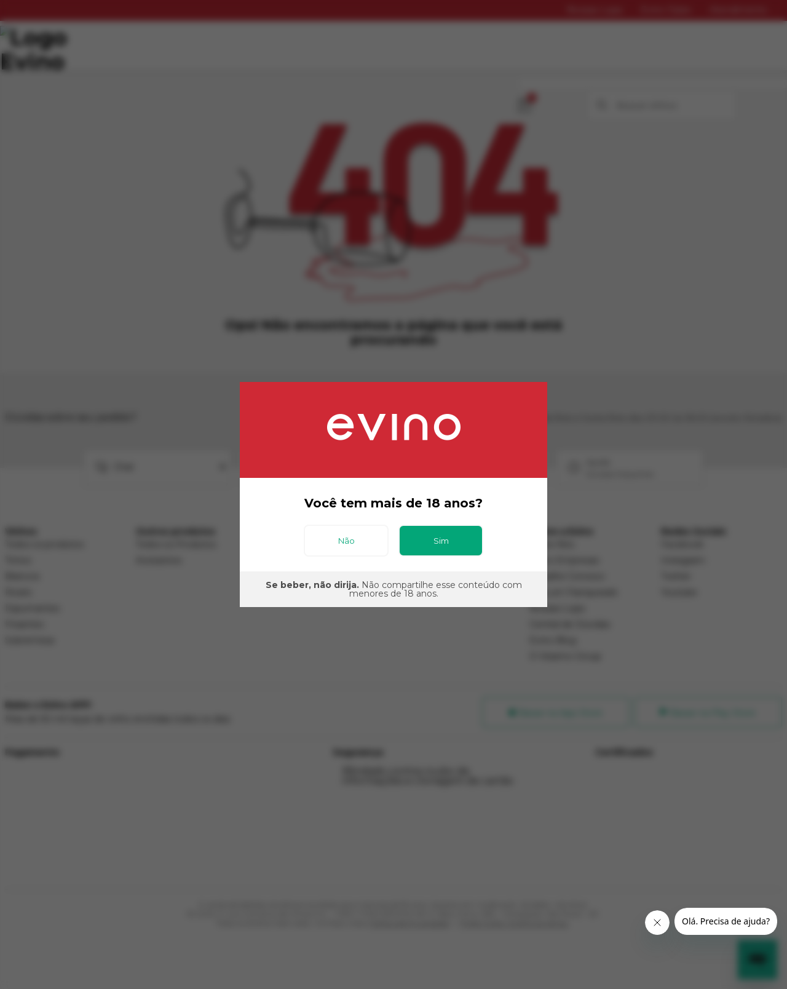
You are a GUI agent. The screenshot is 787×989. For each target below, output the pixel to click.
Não (346, 541)
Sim (441, 541)
